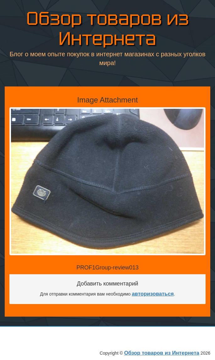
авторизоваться (153, 294)
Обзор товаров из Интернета (107, 28)
